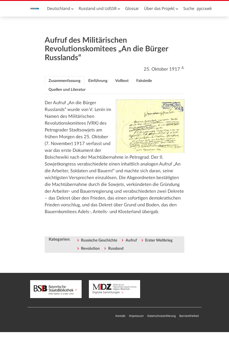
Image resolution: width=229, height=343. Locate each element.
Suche (188, 8)
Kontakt (120, 316)
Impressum (136, 316)
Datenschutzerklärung (161, 316)
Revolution (90, 248)
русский (204, 8)
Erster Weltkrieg (159, 240)
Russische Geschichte (99, 240)
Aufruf (131, 240)
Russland (116, 248)
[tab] (64, 80)
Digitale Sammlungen (115, 289)
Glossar (132, 8)
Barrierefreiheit (189, 316)
